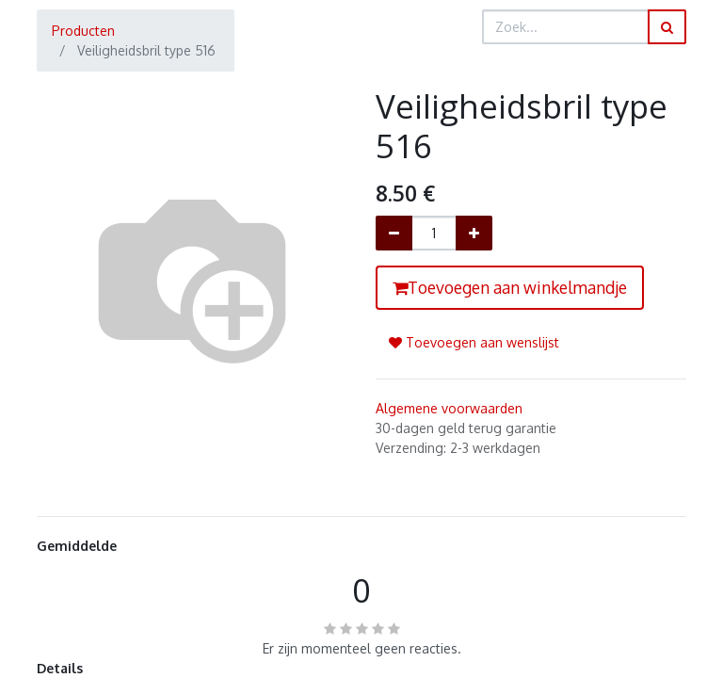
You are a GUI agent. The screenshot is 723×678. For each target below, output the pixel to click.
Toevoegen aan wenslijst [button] (474, 342)
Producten (83, 31)
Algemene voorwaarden (449, 408)
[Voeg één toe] (474, 233)
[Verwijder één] (394, 233)
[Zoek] (667, 26)
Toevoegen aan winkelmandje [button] (510, 287)
